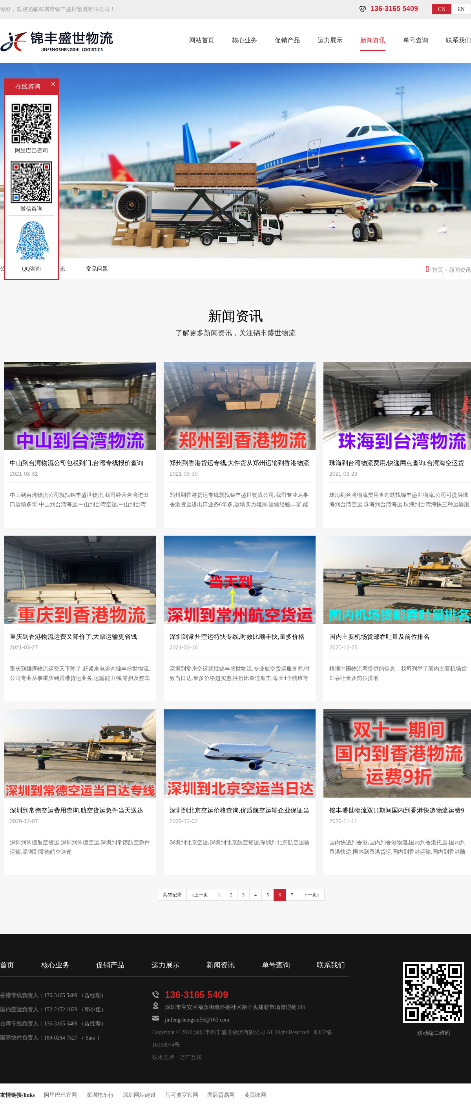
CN (441, 9)
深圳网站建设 (139, 1095)
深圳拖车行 (100, 1095)
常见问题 (97, 269)
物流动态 (54, 269)
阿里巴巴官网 (60, 1095)
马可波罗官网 (181, 1095)
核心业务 (244, 40)
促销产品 (287, 40)
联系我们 (458, 40)
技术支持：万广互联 (177, 1057)
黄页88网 (255, 1095)
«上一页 (200, 895)
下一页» (311, 895)
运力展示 (330, 40)
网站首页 (201, 40)
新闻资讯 (372, 40)
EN (461, 9)
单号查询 (415, 40)
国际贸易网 (221, 1095)
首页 (437, 270)
